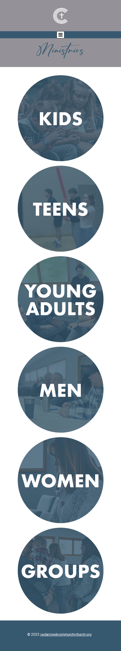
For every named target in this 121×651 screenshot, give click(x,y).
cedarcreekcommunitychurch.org (65, 634)
